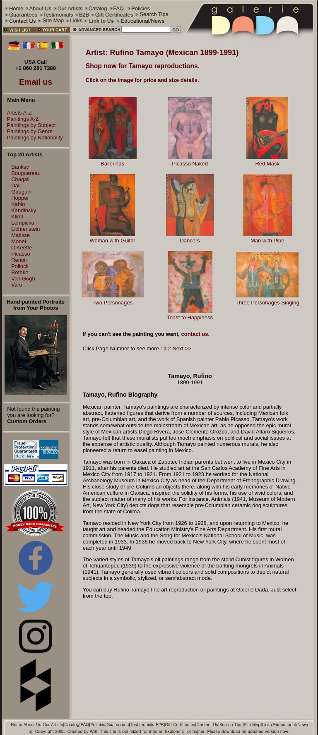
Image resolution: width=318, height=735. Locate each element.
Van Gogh (23, 278)
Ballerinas (112, 163)
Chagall (20, 179)
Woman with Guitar (112, 240)
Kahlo (18, 204)
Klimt (17, 216)
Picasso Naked (190, 163)
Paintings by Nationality (33, 137)
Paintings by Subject (29, 125)
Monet (18, 241)
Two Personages (112, 302)
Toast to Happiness (190, 317)
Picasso (20, 254)
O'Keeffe (21, 247)
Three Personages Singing (267, 302)
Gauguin (21, 192)
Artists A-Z (17, 113)
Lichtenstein (25, 229)
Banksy (20, 167)
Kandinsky (23, 210)
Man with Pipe (267, 240)
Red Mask (267, 163)
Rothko (19, 272)
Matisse (20, 235)
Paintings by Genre (28, 131)
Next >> (181, 348)
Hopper (20, 198)
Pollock (20, 266)
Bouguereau (26, 173)
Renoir (19, 260)
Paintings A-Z (21, 119)
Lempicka (22, 223)
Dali (15, 185)
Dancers (190, 240)
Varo (16, 285)
